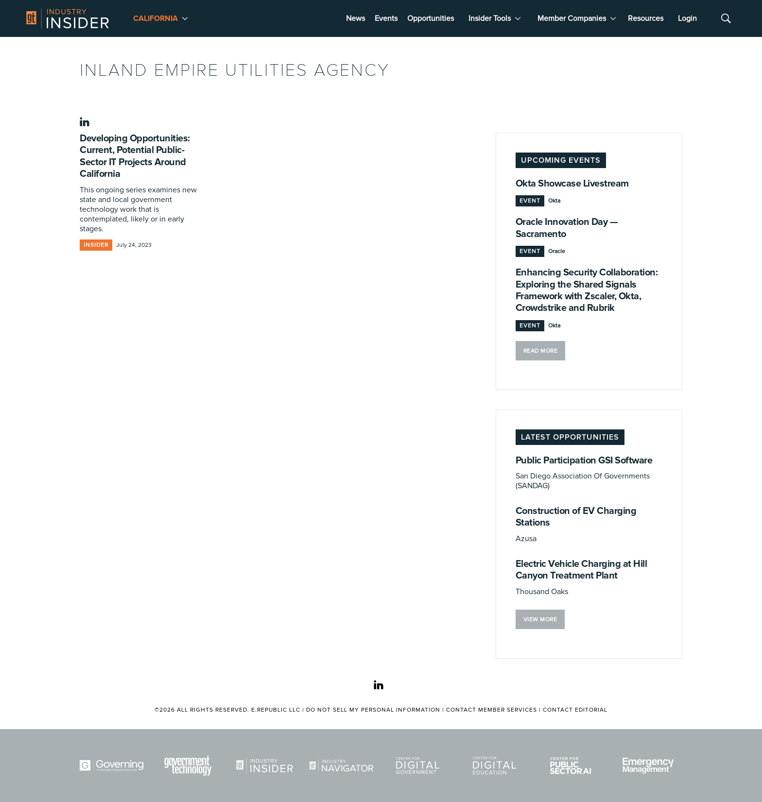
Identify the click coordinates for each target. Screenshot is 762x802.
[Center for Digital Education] (496, 765)
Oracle (556, 251)
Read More (540, 351)
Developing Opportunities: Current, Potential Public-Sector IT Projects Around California (135, 156)
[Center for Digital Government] (419, 765)
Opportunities (430, 18)
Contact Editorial (575, 710)
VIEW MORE (540, 619)
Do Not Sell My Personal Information (373, 710)
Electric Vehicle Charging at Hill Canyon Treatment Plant (581, 569)
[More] (185, 18)
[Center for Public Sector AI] (572, 765)
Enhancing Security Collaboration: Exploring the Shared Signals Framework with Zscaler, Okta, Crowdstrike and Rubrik (587, 290)
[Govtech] (190, 765)
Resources (645, 18)
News (355, 18)
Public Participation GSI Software (584, 460)
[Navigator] (343, 765)
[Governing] (113, 765)
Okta (554, 201)
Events (386, 18)
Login (687, 18)
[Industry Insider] (266, 765)
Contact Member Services (491, 710)
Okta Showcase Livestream (572, 183)
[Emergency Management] (649, 765)
